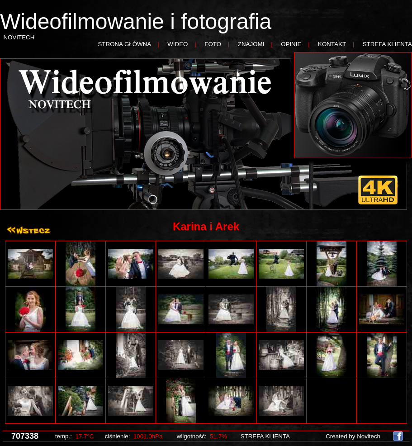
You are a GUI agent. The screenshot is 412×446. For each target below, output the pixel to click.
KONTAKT (332, 44)
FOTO (212, 44)
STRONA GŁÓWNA (124, 44)
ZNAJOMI (251, 44)
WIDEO (177, 44)
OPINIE (291, 44)
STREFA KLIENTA (387, 44)
